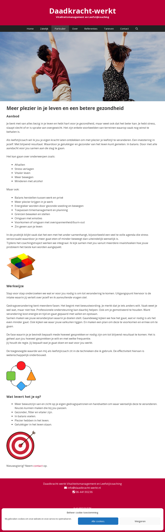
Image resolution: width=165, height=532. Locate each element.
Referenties (90, 28)
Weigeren (140, 521)
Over (75, 28)
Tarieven (109, 28)
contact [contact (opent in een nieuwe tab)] (38, 466)
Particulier (60, 28)
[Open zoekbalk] (136, 28)
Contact (124, 28)
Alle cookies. (98, 521)
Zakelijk (44, 28)
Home (30, 28)
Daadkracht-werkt (82, 11)
